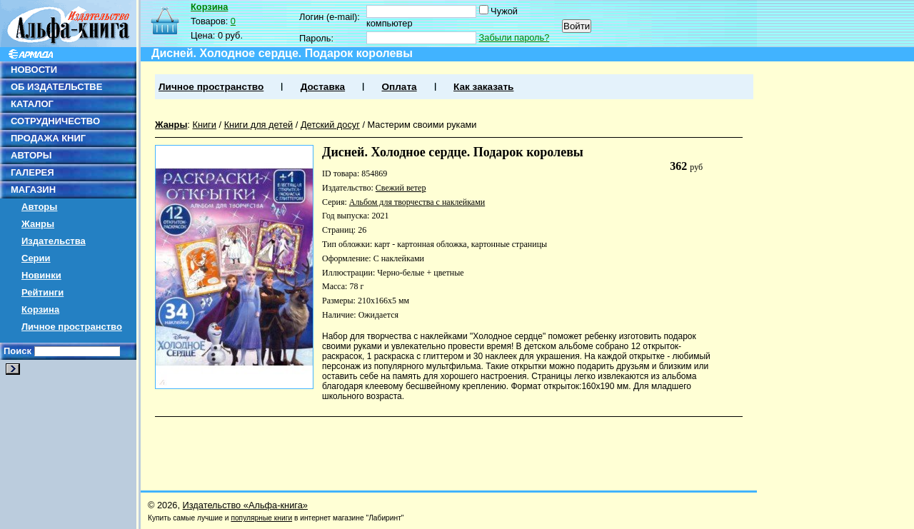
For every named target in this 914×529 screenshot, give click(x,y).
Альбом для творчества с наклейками (417, 202)
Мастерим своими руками (422, 124)
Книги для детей (258, 124)
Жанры (37, 223)
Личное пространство (71, 326)
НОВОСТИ (34, 69)
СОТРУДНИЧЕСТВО (55, 121)
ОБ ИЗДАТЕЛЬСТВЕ (56, 86)
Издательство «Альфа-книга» (245, 505)
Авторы (39, 206)
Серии (36, 258)
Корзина (40, 309)
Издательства (53, 241)
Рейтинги (42, 292)
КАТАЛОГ (32, 104)
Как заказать (483, 86)
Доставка (323, 86)
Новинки (41, 275)
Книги (204, 124)
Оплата (398, 86)
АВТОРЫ (31, 155)
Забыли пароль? (514, 37)
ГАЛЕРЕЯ (32, 172)
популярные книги (261, 518)
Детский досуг (330, 124)
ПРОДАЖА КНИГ (48, 138)
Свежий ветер (401, 188)
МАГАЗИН (33, 189)
